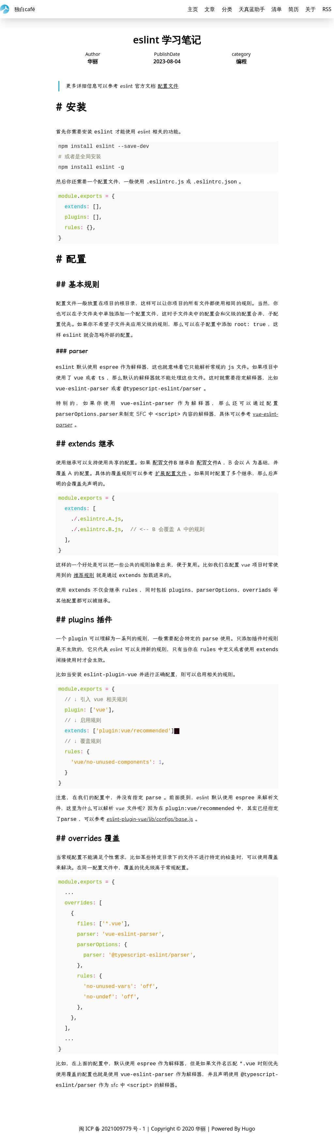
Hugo (248, 1128)
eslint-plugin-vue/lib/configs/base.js (150, 819)
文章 (210, 9)
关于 (310, 9)
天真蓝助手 (252, 9)
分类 (227, 9)
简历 (293, 9)
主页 (193, 9)
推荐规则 (83, 575)
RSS (326, 9)
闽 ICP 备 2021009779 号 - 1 (112, 1128)
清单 (276, 9)
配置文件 (168, 86)
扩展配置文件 (171, 473)
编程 (241, 61)
